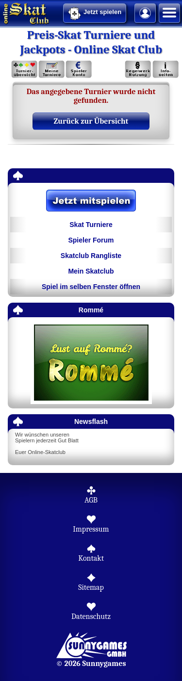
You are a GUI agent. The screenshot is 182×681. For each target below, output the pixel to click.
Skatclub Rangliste (91, 255)
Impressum (91, 529)
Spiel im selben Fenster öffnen (91, 287)
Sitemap (91, 587)
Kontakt (91, 558)
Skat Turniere (90, 224)
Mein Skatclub (91, 271)
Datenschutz (91, 616)
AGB (91, 500)
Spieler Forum (91, 240)
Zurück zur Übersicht (91, 121)
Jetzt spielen (94, 13)
